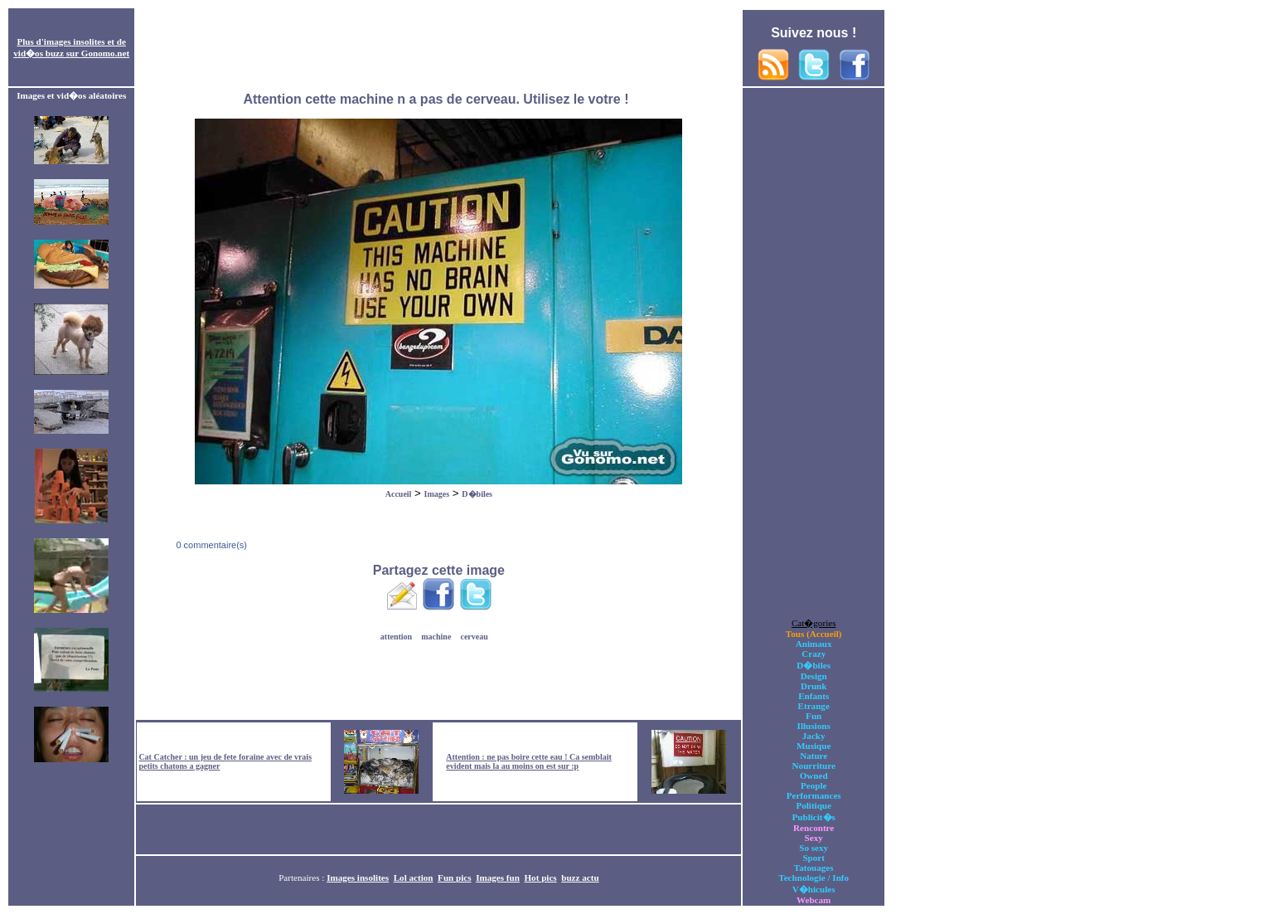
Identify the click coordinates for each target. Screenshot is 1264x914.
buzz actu (579, 877)
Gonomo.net (105, 53)
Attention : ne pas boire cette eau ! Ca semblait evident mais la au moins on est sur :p (529, 761)
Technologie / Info (813, 877)
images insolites (74, 41)
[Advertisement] (438, 48)
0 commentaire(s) (210, 545)
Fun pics (454, 877)
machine (436, 636)
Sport (813, 858)
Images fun (498, 877)
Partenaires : (302, 877)
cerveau (473, 636)
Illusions (814, 726)
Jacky (814, 736)
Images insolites (358, 877)
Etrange (814, 706)
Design (814, 676)
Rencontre (813, 828)
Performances (814, 795)
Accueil (398, 493)
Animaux (814, 644)
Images (437, 493)
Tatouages (814, 868)
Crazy (814, 654)
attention (396, 636)
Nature (813, 756)
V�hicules (813, 889)
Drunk (814, 686)
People (813, 785)
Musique (814, 746)
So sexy (813, 848)
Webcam (814, 900)
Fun (813, 716)
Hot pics (540, 877)
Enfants (813, 696)
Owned (814, 775)
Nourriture (813, 766)
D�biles (477, 493)
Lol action (413, 877)
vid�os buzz (38, 53)
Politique (813, 805)
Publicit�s (813, 817)
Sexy (814, 838)
